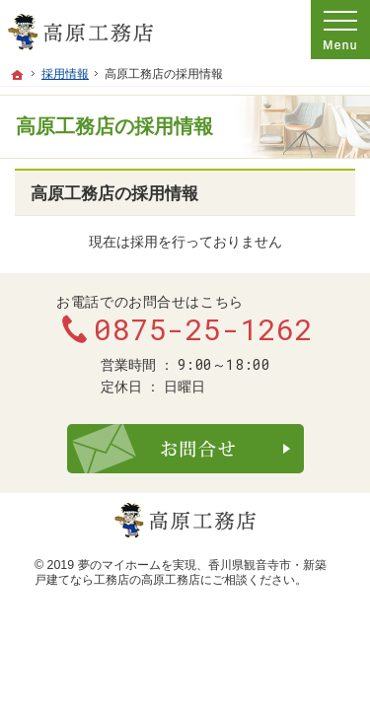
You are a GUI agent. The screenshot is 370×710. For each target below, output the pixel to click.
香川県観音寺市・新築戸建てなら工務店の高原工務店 (181, 573)
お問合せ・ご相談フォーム (185, 448)
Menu (340, 29)
